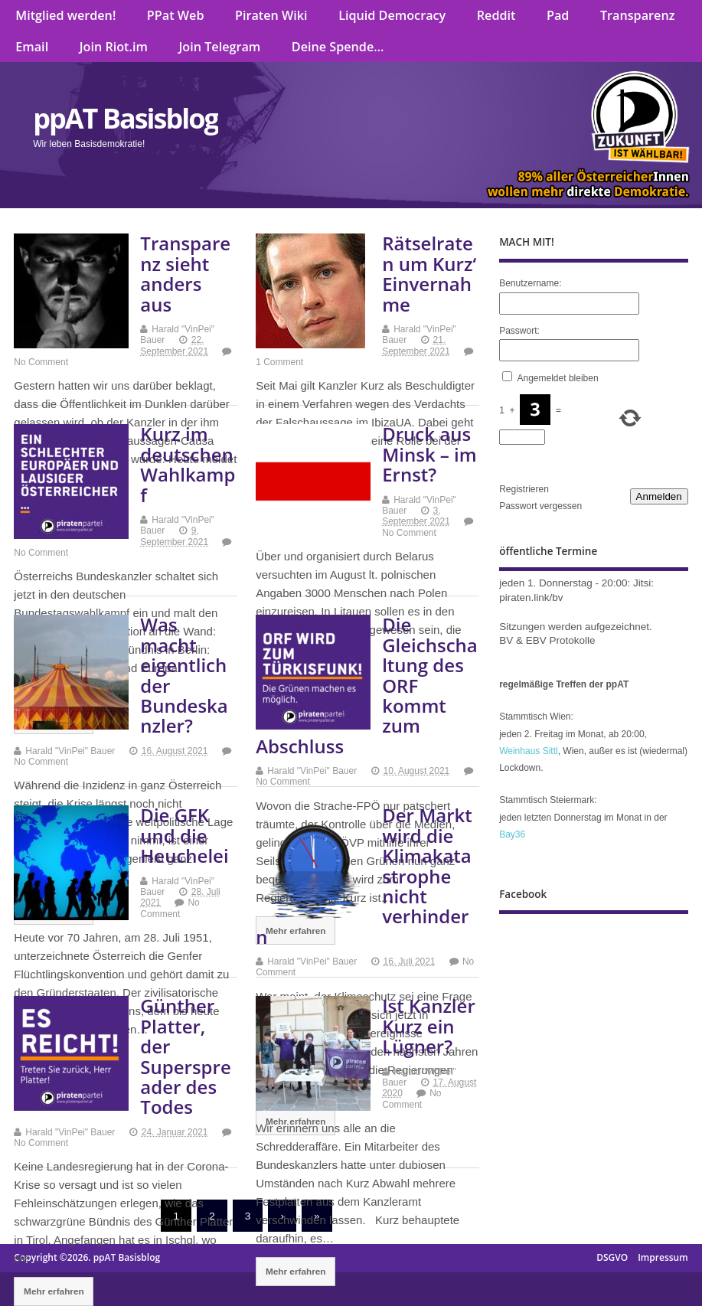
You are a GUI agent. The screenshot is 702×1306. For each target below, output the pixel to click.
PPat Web (175, 15)
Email (31, 46)
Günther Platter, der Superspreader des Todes (185, 1056)
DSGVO (612, 1257)
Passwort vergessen (540, 506)
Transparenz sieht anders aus (185, 273)
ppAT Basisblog (125, 118)
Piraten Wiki (271, 15)
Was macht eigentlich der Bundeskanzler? (183, 675)
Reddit (496, 15)
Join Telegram (219, 46)
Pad (558, 15)
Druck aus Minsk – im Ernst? (429, 454)
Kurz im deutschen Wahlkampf (187, 464)
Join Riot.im (114, 46)
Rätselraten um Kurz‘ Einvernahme (429, 273)
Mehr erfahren (296, 1271)
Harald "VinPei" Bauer (70, 751)
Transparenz (637, 15)
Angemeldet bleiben (558, 378)
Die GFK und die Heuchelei (184, 835)
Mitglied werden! (65, 15)
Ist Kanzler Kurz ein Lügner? (428, 1026)
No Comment (41, 362)
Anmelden (659, 496)
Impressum (662, 1257)
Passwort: (519, 330)
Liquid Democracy (392, 15)
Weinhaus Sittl (528, 751)
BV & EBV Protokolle (547, 640)
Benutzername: (530, 283)
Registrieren (524, 489)
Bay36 (512, 834)
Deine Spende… (338, 46)
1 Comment (279, 362)
